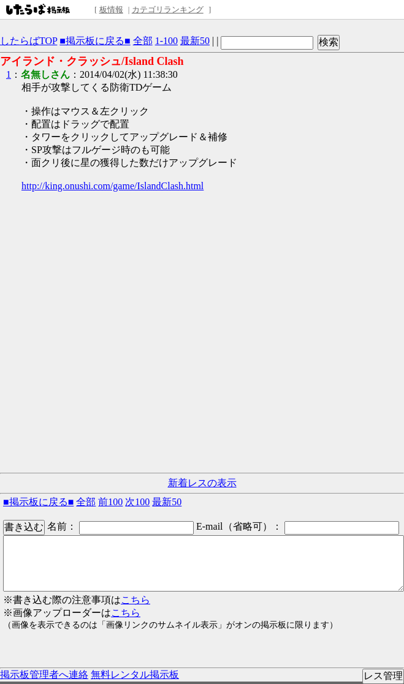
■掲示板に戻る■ (94, 41)
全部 (143, 41)
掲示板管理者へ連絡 (44, 674)
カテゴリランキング (168, 9)
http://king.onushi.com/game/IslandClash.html (112, 186)
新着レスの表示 (202, 483)
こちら (135, 600)
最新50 (195, 41)
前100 (110, 502)
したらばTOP (28, 41)
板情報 (111, 9)
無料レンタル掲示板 (135, 674)
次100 (137, 502)
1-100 (166, 41)
